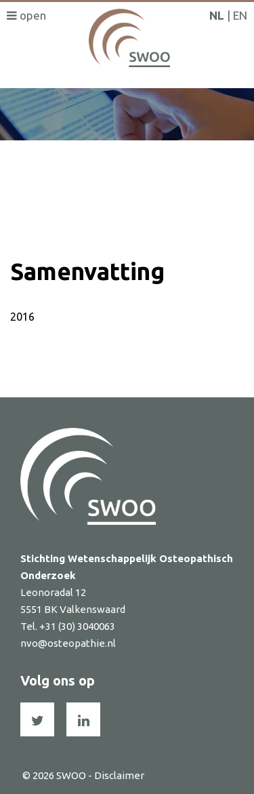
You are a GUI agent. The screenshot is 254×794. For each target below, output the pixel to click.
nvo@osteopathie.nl (68, 643)
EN (240, 15)
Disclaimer (119, 775)
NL (216, 15)
